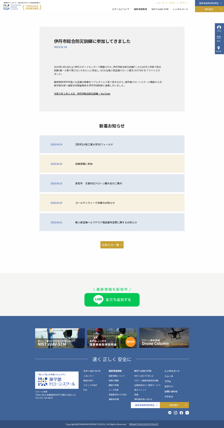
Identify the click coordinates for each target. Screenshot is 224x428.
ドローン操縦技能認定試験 (146, 380)
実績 (136, 394)
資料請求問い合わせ (143, 399)
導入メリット (140, 389)
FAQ (85, 389)
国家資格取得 (140, 9)
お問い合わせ (171, 391)
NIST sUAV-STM (160, 9)
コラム (172, 2)
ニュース (160, 2)
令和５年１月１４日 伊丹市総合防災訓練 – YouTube (82, 93)
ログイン (184, 2)
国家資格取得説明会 (209, 3)
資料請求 (209, 9)
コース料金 (114, 389)
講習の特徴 (114, 385)
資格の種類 (114, 380)
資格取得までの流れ (118, 394)
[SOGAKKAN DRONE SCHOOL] (22, 6)
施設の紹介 (88, 380)
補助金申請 (114, 399)
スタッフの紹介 (90, 385)
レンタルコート (180, 9)
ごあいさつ (88, 375)
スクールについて (120, 9)
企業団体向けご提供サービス (147, 385)
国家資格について (117, 375)
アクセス (169, 396)
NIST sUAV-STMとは (143, 375)
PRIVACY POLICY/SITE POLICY (143, 424)
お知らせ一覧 (110, 245)
